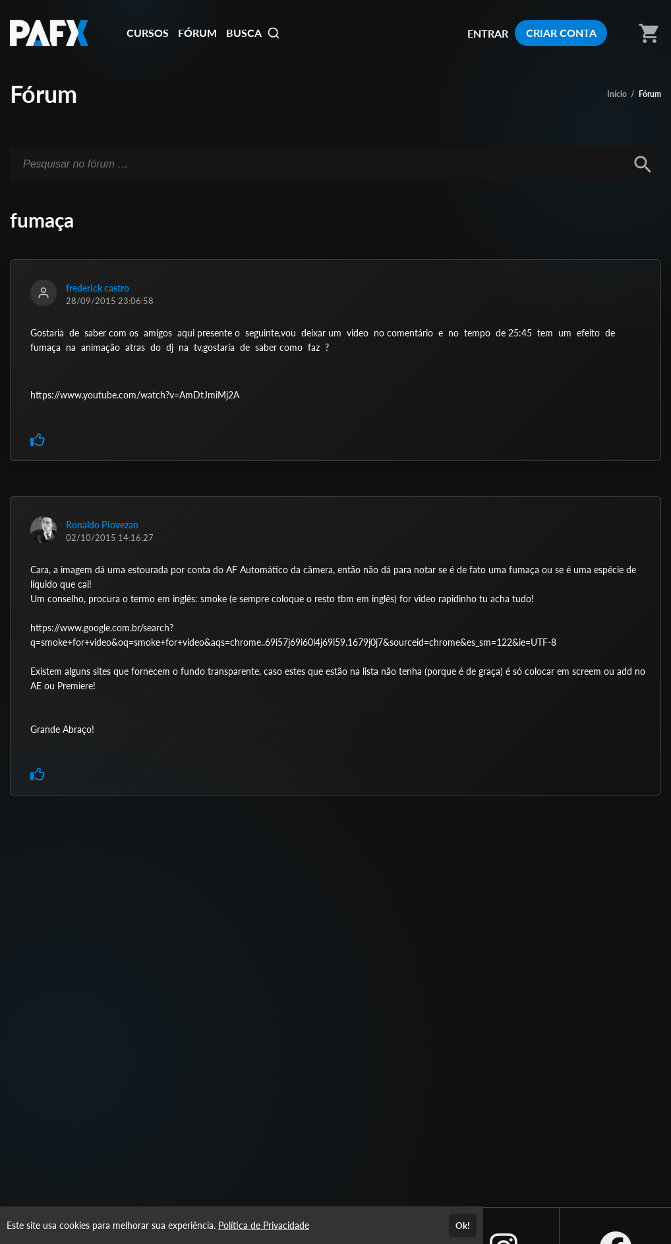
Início (617, 94)
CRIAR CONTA (561, 32)
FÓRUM (197, 32)
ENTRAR (487, 33)
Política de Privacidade (263, 1225)
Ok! (462, 1225)
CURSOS (148, 32)
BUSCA (253, 33)
